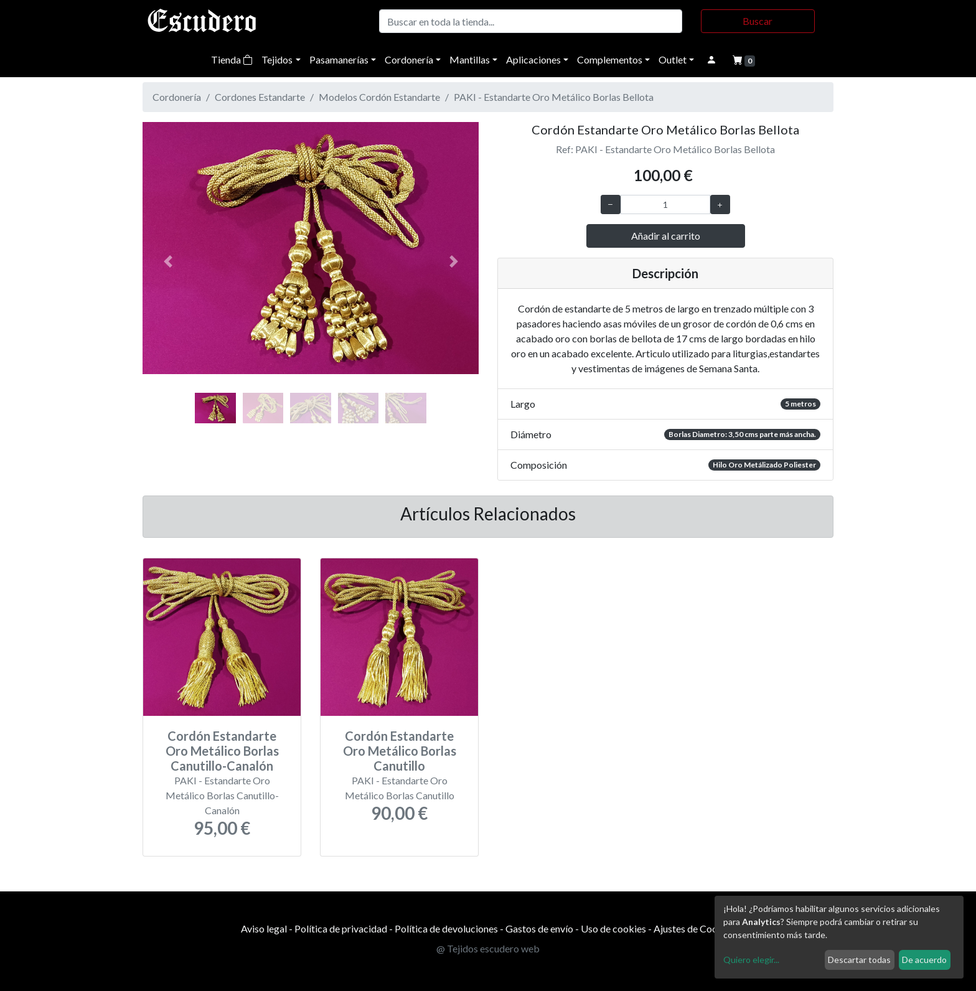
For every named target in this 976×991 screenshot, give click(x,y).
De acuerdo (924, 959)
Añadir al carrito (665, 236)
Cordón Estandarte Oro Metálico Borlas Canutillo (399, 750)
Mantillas (469, 59)
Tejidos (277, 59)
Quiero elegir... (751, 959)
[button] (168, 261)
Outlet (673, 59)
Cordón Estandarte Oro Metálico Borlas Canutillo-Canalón (222, 750)
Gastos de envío (539, 928)
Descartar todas (859, 959)
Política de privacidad (340, 928)
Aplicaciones (533, 59)
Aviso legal (264, 928)
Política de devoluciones (446, 928)
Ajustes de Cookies (694, 928)
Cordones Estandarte (260, 97)
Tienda (232, 59)
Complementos (609, 59)
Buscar (757, 21)
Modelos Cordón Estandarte (379, 97)
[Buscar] (530, 21)
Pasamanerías (338, 59)
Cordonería (409, 59)
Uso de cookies (613, 928)
